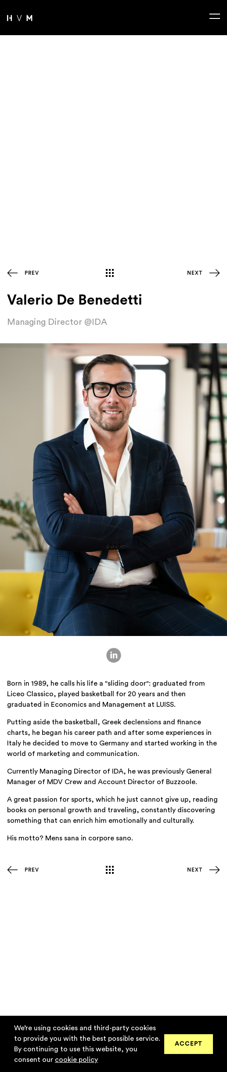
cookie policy (76, 1059)
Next (194, 273)
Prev (32, 273)
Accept (188, 1044)
